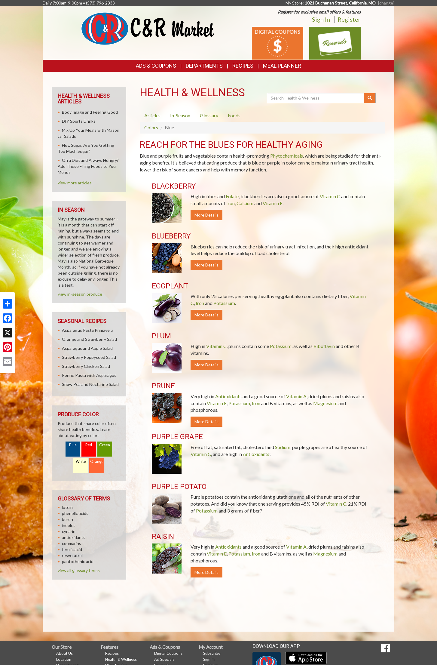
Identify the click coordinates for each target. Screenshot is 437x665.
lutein (67, 507)
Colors (151, 127)
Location (63, 659)
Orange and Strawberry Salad (89, 339)
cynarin (68, 531)
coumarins (71, 543)
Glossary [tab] (209, 115)
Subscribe (211, 653)
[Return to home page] (147, 28)
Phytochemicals (286, 156)
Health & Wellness (121, 659)
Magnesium (325, 403)
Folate (232, 196)
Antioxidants (228, 396)
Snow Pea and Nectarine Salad (90, 384)
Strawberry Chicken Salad (86, 366)
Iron (230, 203)
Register (349, 19)
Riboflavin (324, 346)
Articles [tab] (152, 115)
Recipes (242, 66)
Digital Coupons (168, 653)
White (81, 461)
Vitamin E (273, 203)
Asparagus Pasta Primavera (87, 330)
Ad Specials (164, 659)
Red (88, 445)
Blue (73, 445)
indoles (68, 525)
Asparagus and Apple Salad (87, 348)
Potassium (224, 303)
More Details (206, 214)
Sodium (282, 447)
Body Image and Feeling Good (90, 112)
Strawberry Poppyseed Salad (89, 357)
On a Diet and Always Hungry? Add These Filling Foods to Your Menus (88, 166)
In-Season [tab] (180, 115)
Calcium (245, 203)
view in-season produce (80, 294)
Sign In (321, 19)
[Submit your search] (370, 98)
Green (104, 445)
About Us (64, 653)
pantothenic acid (77, 561)
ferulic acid (72, 549)
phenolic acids (75, 513)
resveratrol (72, 555)
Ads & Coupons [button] (156, 66)
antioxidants (73, 537)
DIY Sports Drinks (79, 121)
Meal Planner (282, 66)
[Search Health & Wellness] (316, 98)
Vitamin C (330, 196)
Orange (96, 461)
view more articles (75, 182)
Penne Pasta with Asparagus (89, 375)
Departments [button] (204, 66)
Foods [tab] (234, 115)
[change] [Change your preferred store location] (386, 2)
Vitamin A (296, 396)
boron (67, 519)
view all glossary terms (79, 570)
